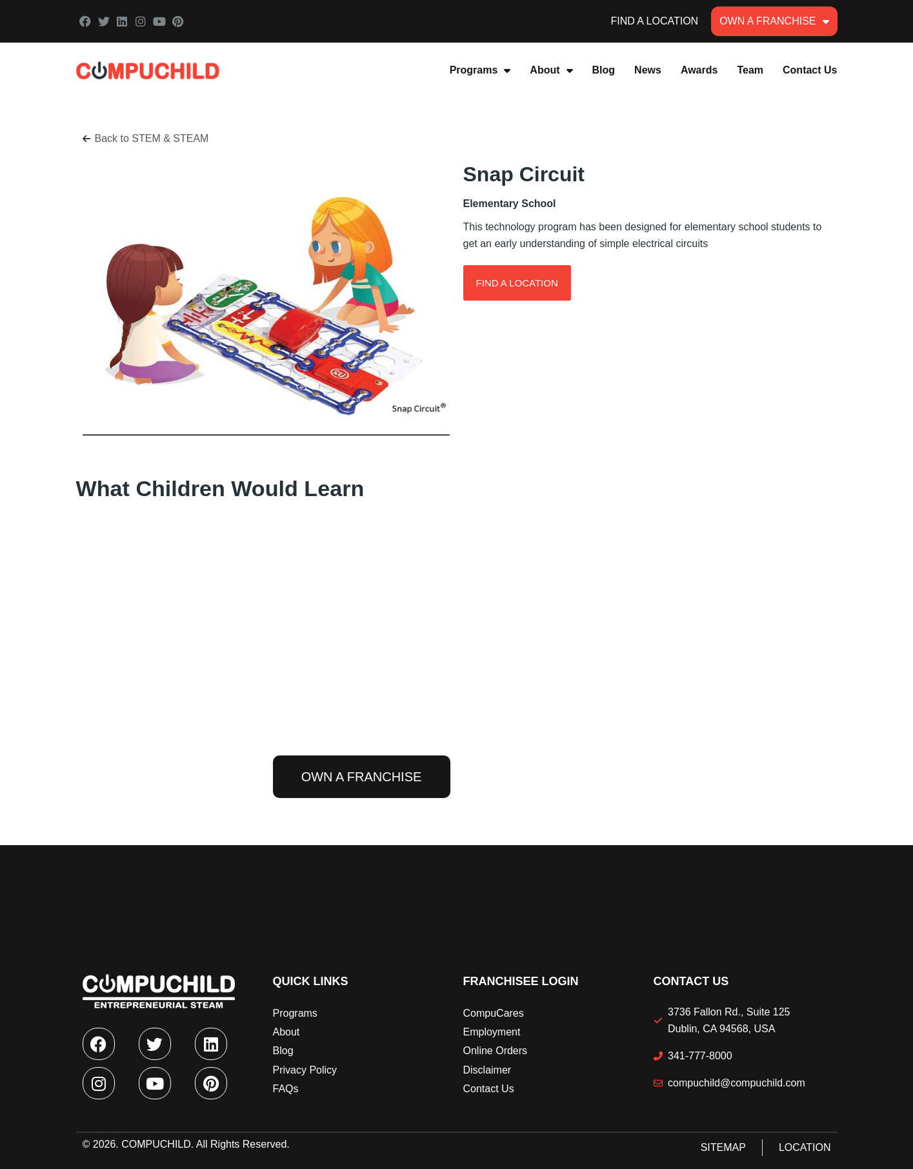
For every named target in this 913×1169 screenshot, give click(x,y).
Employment (492, 1031)
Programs (480, 70)
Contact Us (810, 70)
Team (750, 70)
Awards (699, 70)
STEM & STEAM (170, 138)
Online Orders (495, 1050)
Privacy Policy (305, 1069)
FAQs (286, 1088)
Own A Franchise (773, 21)
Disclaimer (487, 1069)
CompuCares (493, 1013)
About (551, 70)
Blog (604, 70)
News (647, 70)
